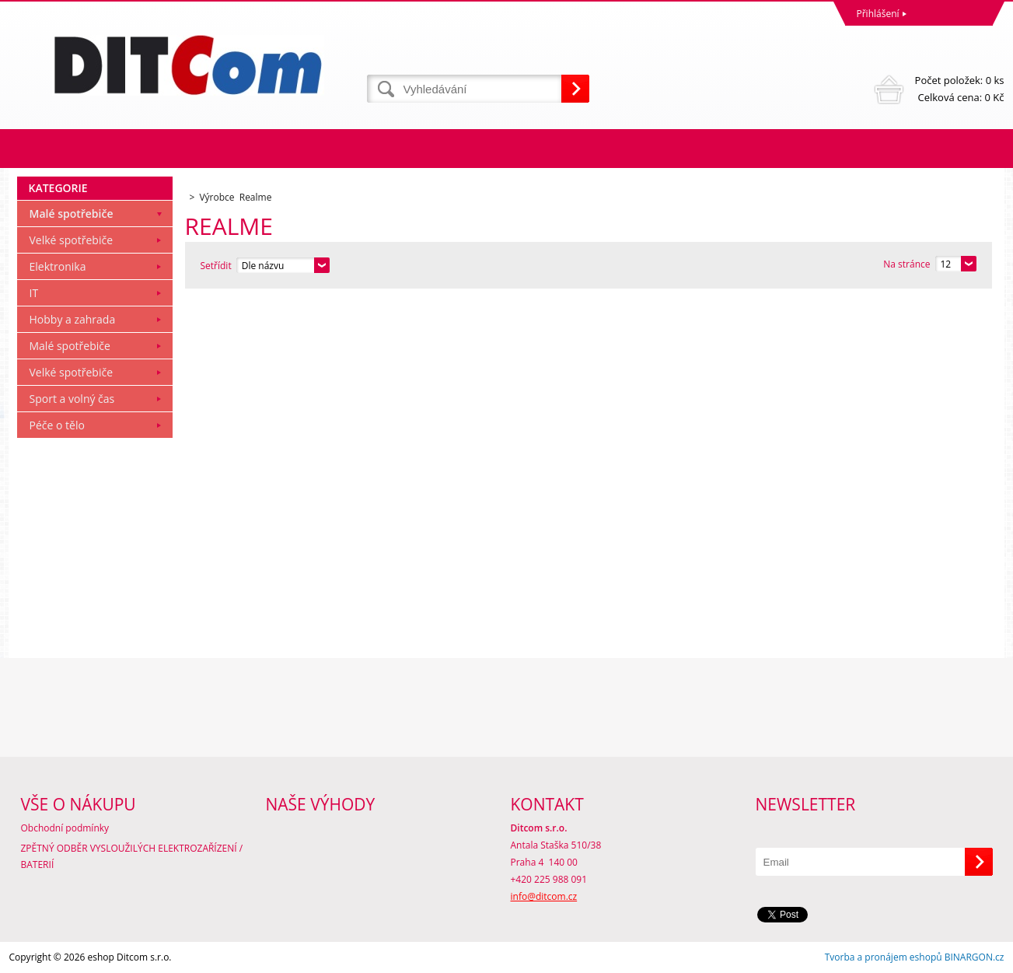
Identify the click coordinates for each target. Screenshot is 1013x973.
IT (34, 292)
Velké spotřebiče (72, 240)
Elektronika (58, 266)
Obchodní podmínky (65, 828)
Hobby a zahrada (73, 319)
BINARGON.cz (974, 957)
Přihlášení (878, 13)
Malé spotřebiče (72, 213)
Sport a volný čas (72, 398)
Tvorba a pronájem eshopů (883, 957)
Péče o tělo (57, 425)
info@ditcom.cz (544, 896)
